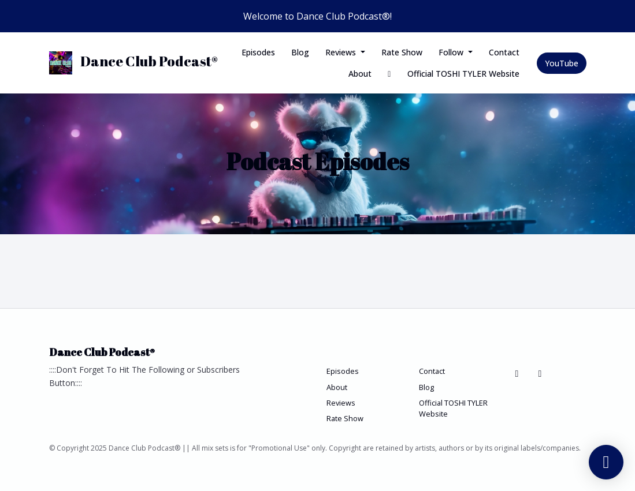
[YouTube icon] (540, 373)
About (360, 73)
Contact (504, 52)
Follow (452, 52)
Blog (300, 52)
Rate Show (401, 52)
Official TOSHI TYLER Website (463, 73)
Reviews (341, 52)
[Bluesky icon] (517, 373)
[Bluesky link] (389, 73)
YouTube (561, 63)
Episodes (258, 52)
